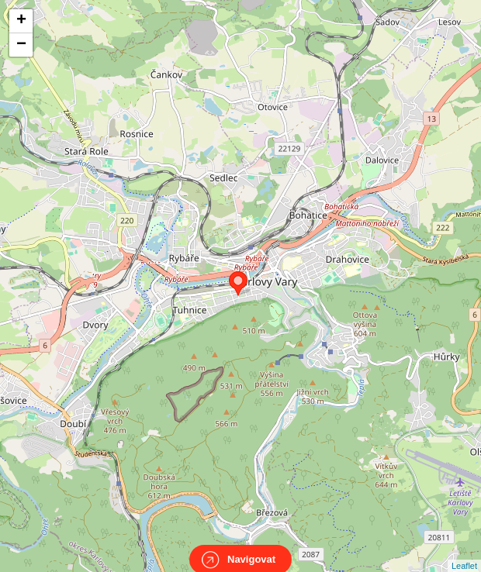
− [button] (21, 45)
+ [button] (21, 21)
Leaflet (464, 551)
